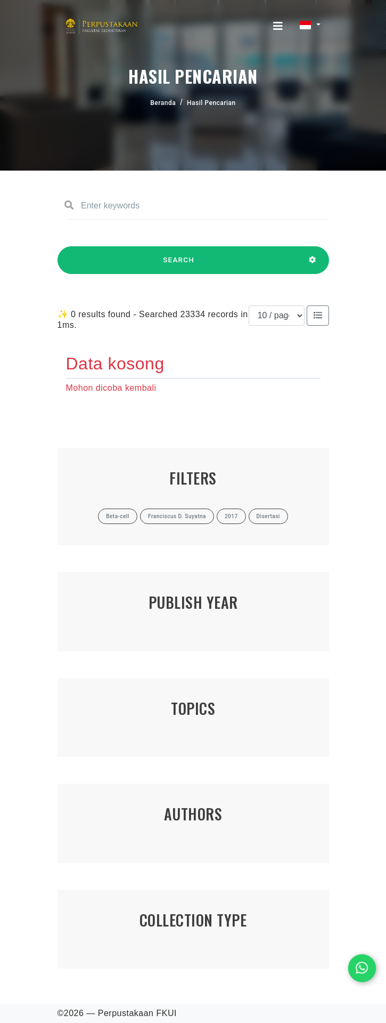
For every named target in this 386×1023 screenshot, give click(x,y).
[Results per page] (277, 315)
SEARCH (179, 265)
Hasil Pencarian (211, 103)
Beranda (163, 103)
